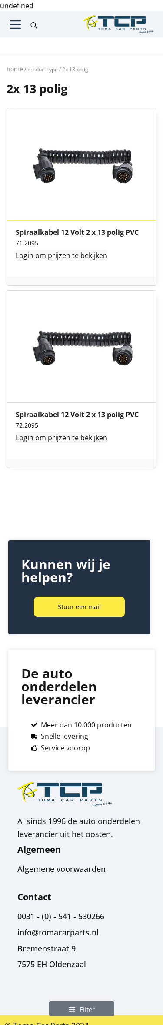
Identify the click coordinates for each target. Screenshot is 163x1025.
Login (24, 255)
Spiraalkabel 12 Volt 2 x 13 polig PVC (77, 233)
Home (15, 69)
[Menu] (15, 24)
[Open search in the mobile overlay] (34, 24)
